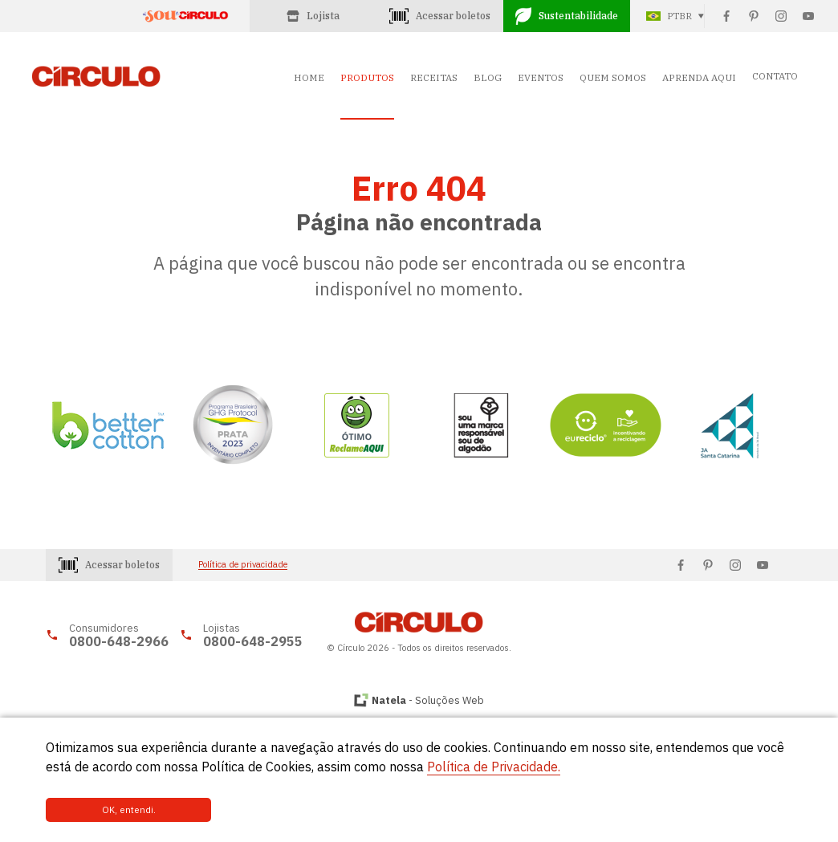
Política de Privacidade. (493, 767)
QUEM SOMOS (613, 77)
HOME (309, 77)
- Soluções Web (428, 700)
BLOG (488, 77)
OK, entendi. (100, 810)
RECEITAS (434, 77)
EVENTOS (540, 77)
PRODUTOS (367, 77)
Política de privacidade (242, 564)
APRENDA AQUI (699, 77)
